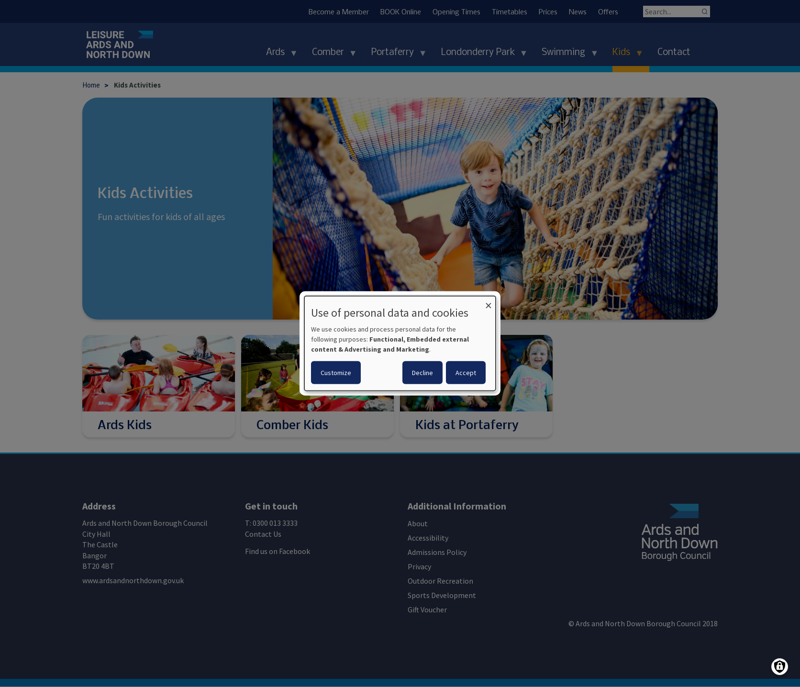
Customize (336, 372)
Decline (422, 372)
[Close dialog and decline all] (488, 302)
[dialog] (400, 343)
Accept (466, 372)
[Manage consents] (779, 666)
